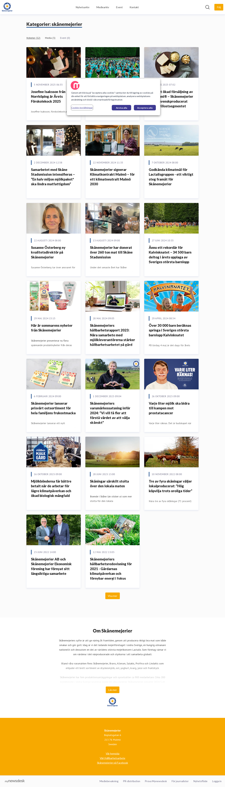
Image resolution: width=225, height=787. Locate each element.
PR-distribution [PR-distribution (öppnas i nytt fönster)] (131, 781)
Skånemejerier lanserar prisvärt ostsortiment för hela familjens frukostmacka (53, 408)
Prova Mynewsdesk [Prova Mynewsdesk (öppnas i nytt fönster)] (156, 781)
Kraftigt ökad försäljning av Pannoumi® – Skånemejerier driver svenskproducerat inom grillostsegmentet (171, 99)
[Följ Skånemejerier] (218, 7)
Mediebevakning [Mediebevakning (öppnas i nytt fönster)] (108, 781)
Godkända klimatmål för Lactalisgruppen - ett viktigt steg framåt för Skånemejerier (171, 176)
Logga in (217, 781)
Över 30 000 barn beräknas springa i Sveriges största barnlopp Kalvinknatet (170, 330)
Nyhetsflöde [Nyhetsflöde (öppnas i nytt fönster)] (200, 781)
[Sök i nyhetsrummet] (207, 7)
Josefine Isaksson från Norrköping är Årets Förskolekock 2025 (48, 96)
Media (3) (50, 38)
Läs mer (112, 689)
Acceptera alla (145, 107)
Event (119, 7)
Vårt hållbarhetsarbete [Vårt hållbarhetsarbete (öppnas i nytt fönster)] (112, 758)
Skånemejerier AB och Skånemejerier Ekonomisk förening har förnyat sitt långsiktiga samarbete (51, 566)
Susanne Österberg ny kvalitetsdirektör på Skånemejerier (48, 252)
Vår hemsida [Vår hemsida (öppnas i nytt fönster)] (112, 753)
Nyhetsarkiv (82, 7)
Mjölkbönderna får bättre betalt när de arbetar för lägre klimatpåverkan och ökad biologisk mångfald (51, 488)
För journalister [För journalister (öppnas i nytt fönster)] (180, 781)
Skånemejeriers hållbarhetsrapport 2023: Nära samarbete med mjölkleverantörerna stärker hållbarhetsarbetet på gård (112, 335)
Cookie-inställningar (82, 107)
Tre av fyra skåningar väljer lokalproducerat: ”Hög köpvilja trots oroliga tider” (170, 486)
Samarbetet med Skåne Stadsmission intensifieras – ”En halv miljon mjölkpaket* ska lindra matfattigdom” (53, 176)
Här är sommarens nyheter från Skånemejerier (51, 327)
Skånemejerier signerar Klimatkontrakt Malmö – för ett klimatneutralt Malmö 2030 (112, 176)
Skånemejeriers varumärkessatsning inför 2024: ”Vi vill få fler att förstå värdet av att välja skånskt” (110, 413)
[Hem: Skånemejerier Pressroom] (7, 7)
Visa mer (112, 595)
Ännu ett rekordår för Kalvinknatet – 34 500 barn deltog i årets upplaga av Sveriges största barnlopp (170, 254)
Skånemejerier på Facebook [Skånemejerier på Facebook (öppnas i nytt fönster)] (112, 762)
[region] (113, 97)
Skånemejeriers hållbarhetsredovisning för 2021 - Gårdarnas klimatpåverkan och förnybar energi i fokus (111, 568)
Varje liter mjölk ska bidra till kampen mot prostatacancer (169, 408)
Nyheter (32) (33, 38)
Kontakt (134, 7)
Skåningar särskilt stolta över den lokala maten (109, 483)
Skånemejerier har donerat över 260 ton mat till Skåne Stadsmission (111, 252)
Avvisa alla (121, 107)
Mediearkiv (102, 7)
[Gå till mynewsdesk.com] (14, 781)
